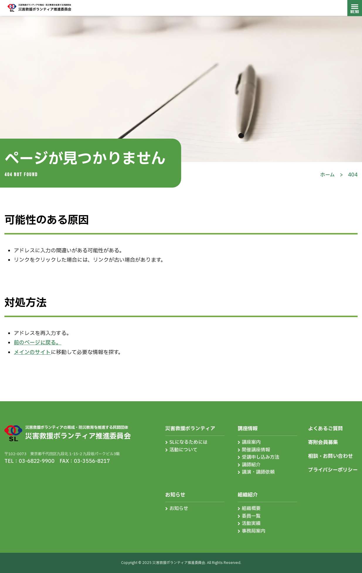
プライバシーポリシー (333, 470)
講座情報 (248, 428)
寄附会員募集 (323, 442)
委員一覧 (251, 516)
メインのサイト (32, 352)
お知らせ (175, 495)
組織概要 (251, 508)
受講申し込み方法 (260, 457)
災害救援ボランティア (190, 428)
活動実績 (251, 523)
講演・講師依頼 (258, 472)
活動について (183, 449)
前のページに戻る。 (37, 343)
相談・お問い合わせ (330, 456)
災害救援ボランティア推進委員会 (39, 7)
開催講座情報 (256, 449)
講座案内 (251, 442)
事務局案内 (253, 531)
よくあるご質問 (325, 428)
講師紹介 (251, 464)
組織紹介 (248, 495)
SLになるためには (188, 442)
